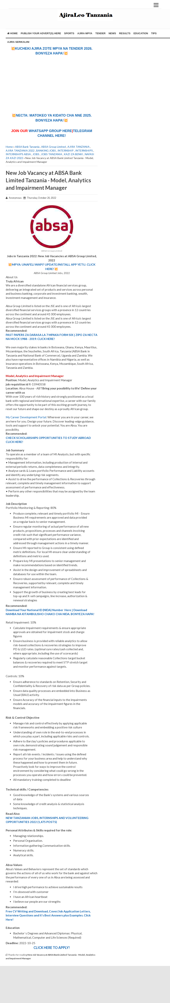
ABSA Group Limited (53, 146)
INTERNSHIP (66, 150)
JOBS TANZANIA (51, 154)
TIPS (154, 33)
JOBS (36, 154)
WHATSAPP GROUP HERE (50, 131)
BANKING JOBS (46, 150)
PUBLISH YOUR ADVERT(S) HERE (41, 33)
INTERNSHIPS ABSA (18, 154)
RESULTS (125, 33)
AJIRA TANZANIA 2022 (20, 150)
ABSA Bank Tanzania (27, 146)
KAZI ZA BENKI (73, 154)
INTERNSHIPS (84, 150)
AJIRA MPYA (84, 33)
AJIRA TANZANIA (78, 146)
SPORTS (69, 33)
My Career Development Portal (26, 417)
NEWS (112, 33)
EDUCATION (140, 33)
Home (12, 33)
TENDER (100, 33)
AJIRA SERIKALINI (18, 42)
